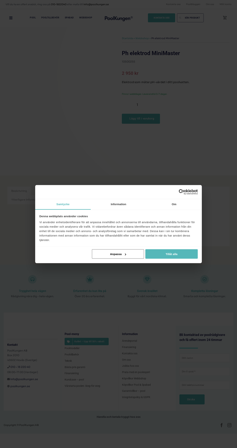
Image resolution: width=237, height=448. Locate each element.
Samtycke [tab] (63, 204)
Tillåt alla (171, 254)
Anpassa (118, 254)
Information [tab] (118, 204)
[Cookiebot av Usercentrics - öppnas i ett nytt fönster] (181, 192)
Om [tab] (174, 204)
